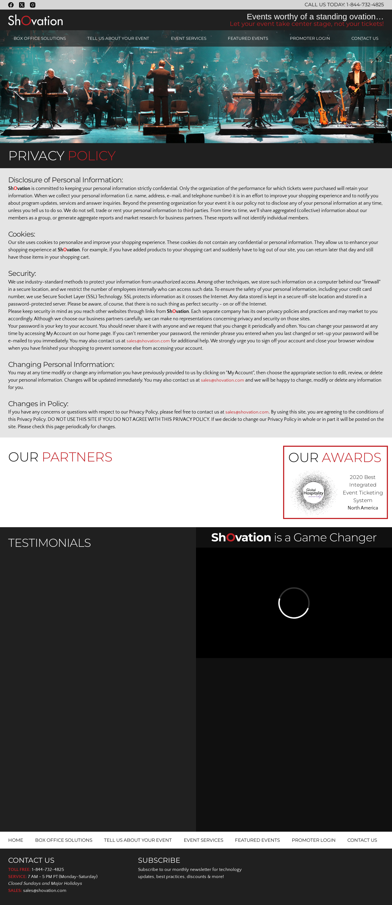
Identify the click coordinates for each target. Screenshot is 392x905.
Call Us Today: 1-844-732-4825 (344, 5)
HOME (15, 840)
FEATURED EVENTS (248, 38)
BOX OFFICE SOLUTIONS (40, 38)
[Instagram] (32, 5)
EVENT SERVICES (188, 38)
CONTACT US (364, 38)
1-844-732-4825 (48, 869)
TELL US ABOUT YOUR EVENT (118, 38)
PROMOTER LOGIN (310, 38)
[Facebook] (11, 5)
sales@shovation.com (149, 341)
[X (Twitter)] (21, 5)
